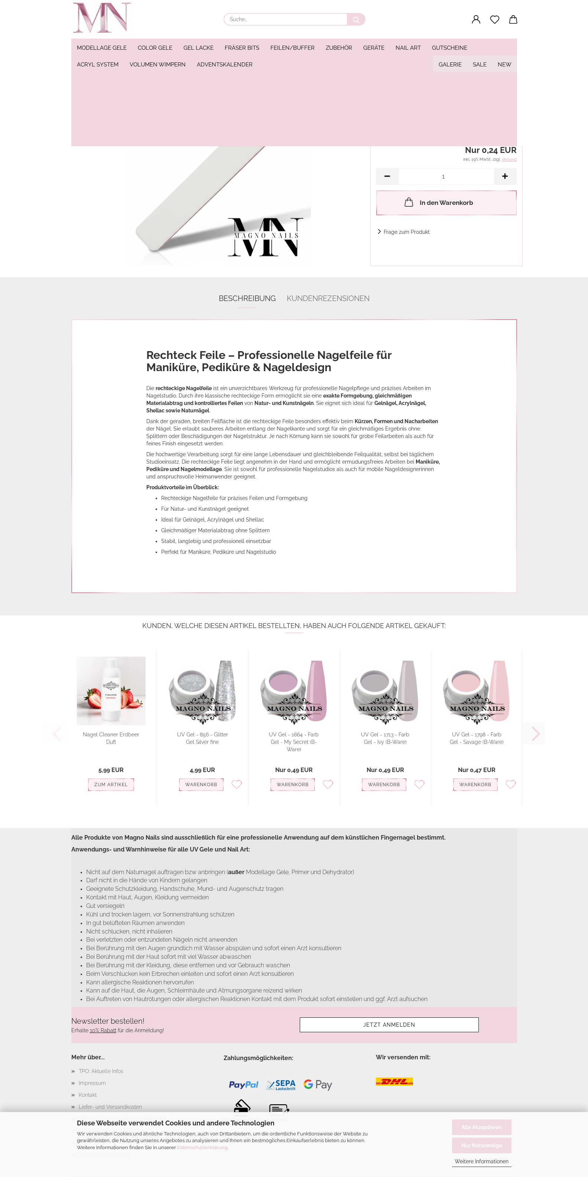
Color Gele (155, 48)
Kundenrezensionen (328, 298)
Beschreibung (247, 298)
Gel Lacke (198, 48)
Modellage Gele (102, 48)
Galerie (450, 48)
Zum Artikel (111, 784)
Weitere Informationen (482, 1161)
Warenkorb (201, 784)
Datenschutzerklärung (202, 1147)
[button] (476, 20)
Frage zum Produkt (407, 232)
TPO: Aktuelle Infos (101, 1071)
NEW (504, 48)
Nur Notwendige (481, 1145)
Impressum (92, 1083)
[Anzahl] (446, 176)
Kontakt (88, 1095)
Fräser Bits (242, 48)
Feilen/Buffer (292, 48)
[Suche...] (356, 19)
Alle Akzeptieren (481, 1127)
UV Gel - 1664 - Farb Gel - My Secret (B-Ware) (294, 742)
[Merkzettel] (494, 20)
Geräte (373, 48)
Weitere (408, 48)
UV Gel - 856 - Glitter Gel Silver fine (202, 738)
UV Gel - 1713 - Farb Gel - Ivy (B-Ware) (385, 738)
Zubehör (339, 48)
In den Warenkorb (438, 202)
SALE (480, 48)
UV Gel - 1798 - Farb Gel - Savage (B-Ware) (477, 738)
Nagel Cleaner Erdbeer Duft (111, 738)
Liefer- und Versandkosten (110, 1107)
